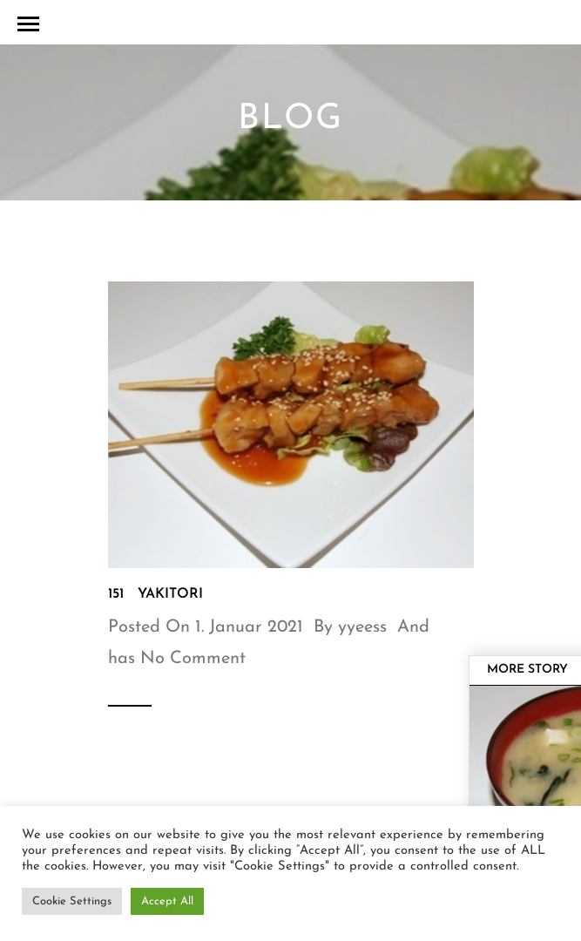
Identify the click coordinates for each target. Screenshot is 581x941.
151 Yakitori (155, 594)
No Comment (193, 658)
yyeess (362, 627)
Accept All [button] (167, 901)
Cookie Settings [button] (71, 901)
